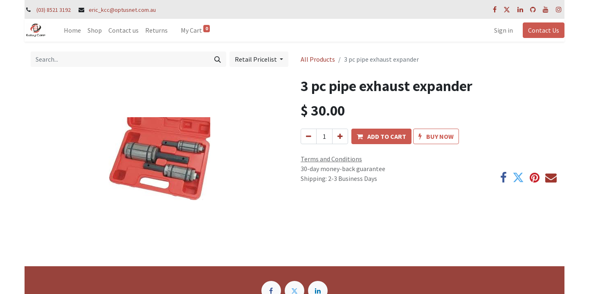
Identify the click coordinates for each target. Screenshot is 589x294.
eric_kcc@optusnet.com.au (122, 9)
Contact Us (543, 30)
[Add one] (340, 136)
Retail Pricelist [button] (256, 59)
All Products (318, 59)
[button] (381, 136)
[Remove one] (309, 136)
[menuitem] (72, 30)
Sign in (503, 30)
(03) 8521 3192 (53, 9)
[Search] (217, 59)
